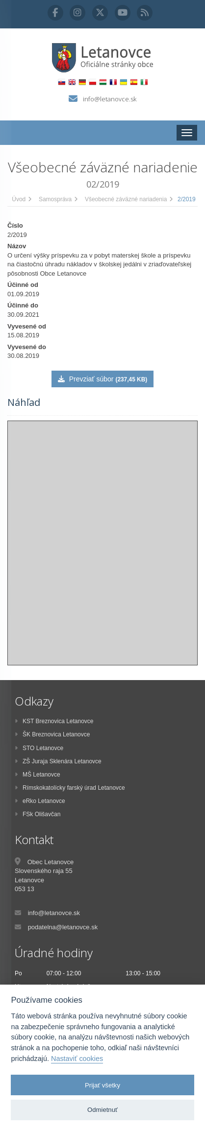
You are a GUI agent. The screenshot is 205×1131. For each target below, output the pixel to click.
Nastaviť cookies (77, 1058)
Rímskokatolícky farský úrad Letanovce (70, 787)
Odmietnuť (102, 1109)
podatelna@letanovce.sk (63, 927)
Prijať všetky (102, 1085)
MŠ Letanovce (37, 774)
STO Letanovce (39, 748)
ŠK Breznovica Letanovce (52, 734)
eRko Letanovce (40, 801)
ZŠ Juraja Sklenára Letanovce (58, 761)
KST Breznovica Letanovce (54, 721)
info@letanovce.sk (109, 98)
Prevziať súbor (102, 379)
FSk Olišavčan (37, 814)
